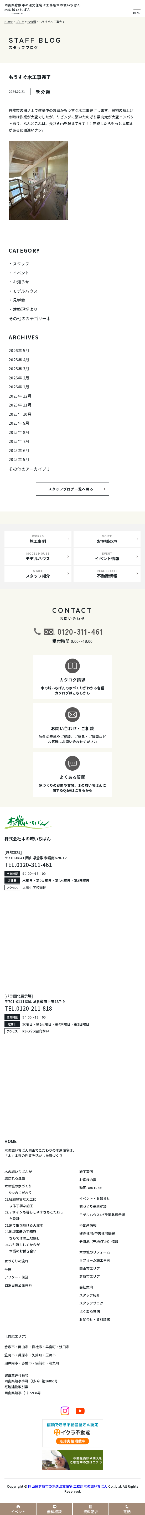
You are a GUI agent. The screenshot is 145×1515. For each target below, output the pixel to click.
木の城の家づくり (18, 1185)
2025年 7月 (19, 441)
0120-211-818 (34, 1008)
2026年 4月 (19, 359)
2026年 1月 (19, 386)
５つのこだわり (18, 1192)
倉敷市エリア (89, 1276)
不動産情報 (87, 1225)
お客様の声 (87, 1179)
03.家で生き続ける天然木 (23, 1225)
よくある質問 (89, 1311)
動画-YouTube (90, 1187)
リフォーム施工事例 (94, 1260)
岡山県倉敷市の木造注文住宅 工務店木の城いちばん (67, 1486)
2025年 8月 (19, 432)
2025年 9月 (19, 423)
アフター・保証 (16, 1277)
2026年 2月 (19, 377)
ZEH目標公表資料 (18, 1285)
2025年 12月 (20, 396)
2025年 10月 (20, 414)
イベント (21, 272)
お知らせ (21, 281)
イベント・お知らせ (94, 1198)
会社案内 (86, 1287)
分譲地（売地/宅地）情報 (98, 1241)
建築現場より (25, 309)
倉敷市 (9, 1346)
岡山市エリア (89, 1268)
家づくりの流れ (16, 1260)
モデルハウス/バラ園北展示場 (102, 1214)
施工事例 (86, 1171)
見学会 (19, 300)
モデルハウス (25, 291)
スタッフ (21, 263)
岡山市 (23, 1346)
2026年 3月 (19, 368)
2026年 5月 (19, 350)
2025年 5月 (19, 459)
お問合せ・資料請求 (94, 1319)
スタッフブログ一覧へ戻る (75, 488)
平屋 (7, 1269)
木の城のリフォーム (94, 1252)
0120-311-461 (80, 631)
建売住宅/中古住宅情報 (97, 1233)
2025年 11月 (20, 405)
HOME (10, 1141)
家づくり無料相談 (93, 1206)
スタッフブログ (91, 1303)
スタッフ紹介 (89, 1295)
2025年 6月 (19, 450)
